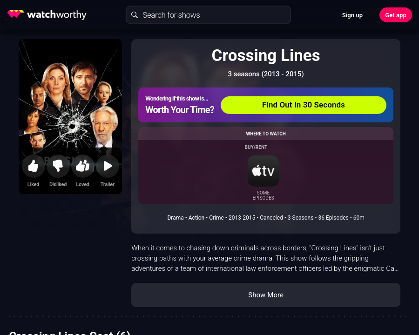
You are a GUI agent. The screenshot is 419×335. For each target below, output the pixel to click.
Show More (266, 295)
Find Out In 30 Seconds (303, 104)
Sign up (352, 15)
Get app (395, 15)
